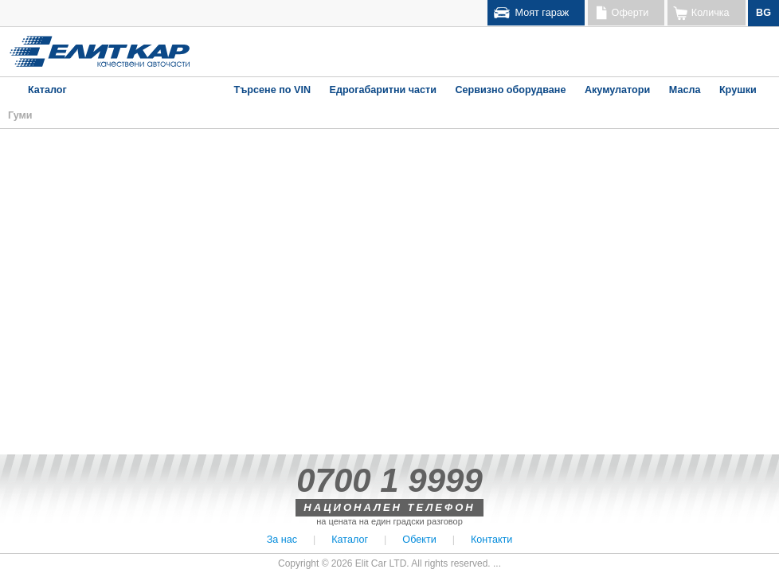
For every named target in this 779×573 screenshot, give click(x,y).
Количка (710, 12)
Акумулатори (617, 90)
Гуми (20, 115)
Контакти (491, 539)
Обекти (419, 539)
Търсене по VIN (272, 90)
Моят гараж (542, 12)
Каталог (47, 90)
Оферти (630, 12)
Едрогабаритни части (382, 90)
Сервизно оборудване (510, 90)
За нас (282, 539)
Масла (685, 90)
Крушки (738, 90)
